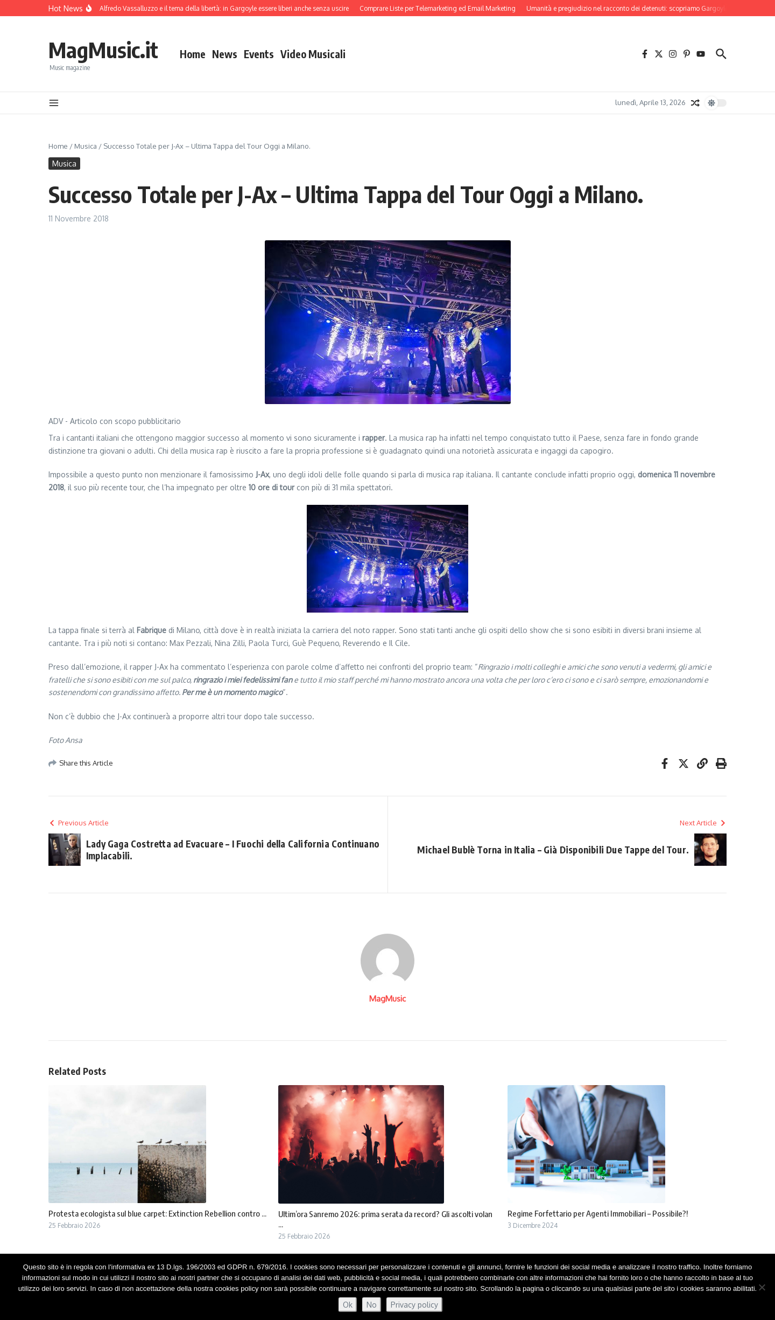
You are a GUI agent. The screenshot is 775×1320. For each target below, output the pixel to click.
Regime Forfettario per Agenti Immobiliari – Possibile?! (598, 1213)
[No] (761, 1287)
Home (193, 53)
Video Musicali (313, 53)
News (224, 53)
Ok (348, 1304)
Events (259, 53)
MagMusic (387, 999)
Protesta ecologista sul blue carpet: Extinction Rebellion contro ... (157, 1213)
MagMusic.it (103, 49)
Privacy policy (414, 1304)
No (372, 1304)
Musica (85, 146)
